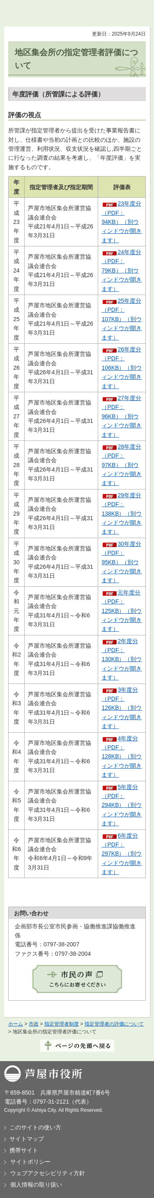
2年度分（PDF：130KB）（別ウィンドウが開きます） (121, 659)
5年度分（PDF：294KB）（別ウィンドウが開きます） (121, 805)
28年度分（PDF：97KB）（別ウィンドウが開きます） (121, 465)
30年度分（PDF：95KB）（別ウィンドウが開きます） (121, 562)
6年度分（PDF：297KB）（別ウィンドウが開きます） (121, 854)
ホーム (15, 1024)
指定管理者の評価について (114, 1024)
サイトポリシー (30, 1161)
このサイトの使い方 (35, 1127)
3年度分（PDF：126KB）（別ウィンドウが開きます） (121, 708)
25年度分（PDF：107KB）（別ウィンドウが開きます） (121, 319)
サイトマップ (26, 1138)
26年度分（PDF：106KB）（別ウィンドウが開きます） (121, 367)
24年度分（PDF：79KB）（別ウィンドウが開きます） (121, 270)
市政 (34, 1024)
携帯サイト (23, 1150)
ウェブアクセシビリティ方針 (47, 1173)
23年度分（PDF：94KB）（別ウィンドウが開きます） (121, 222)
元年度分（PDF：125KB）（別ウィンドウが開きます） (121, 611)
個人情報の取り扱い (36, 1184)
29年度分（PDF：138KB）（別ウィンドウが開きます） (121, 513)
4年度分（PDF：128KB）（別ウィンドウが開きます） (121, 756)
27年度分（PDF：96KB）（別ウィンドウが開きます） (121, 416)
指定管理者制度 (61, 1024)
